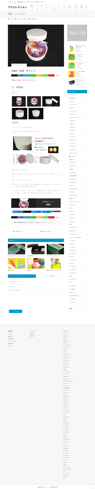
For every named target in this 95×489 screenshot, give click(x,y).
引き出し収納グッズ (74, 175)
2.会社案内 (10, 336)
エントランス (46, 7)
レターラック (72, 217)
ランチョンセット (73, 195)
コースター (72, 192)
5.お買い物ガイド (11, 343)
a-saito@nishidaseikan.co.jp (22, 222)
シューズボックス (73, 273)
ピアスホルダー (73, 298)
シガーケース (72, 136)
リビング (37, 7)
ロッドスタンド (73, 260)
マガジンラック (73, 230)
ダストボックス (73, 204)
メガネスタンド (73, 127)
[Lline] (33, 75)
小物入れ (38, 222)
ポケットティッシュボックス (76, 237)
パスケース (72, 107)
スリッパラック (73, 269)
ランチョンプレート (74, 188)
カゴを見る (81, 7)
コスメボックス (73, 285)
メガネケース (72, 123)
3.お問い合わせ (10, 338)
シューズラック (73, 266)
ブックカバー (72, 243)
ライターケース (73, 140)
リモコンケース (73, 250)
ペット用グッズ (69, 7)
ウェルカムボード (73, 179)
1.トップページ (10, 333)
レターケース (72, 214)
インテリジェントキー (74, 201)
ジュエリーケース (73, 104)
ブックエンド (72, 247)
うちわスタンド (73, 182)
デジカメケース (73, 114)
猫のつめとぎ (72, 98)
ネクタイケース (73, 162)
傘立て (71, 276)
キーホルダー (72, 130)
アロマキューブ (73, 227)
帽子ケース (72, 159)
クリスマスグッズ (75, 7)
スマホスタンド (73, 120)
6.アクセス (10, 345)
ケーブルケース (73, 253)
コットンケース (73, 302)
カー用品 (54, 7)
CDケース (72, 211)
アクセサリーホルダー (74, 295)
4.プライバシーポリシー (12, 341)
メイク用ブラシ (73, 289)
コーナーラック (73, 240)
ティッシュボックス (74, 234)
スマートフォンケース (74, 117)
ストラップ (72, 133)
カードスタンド (73, 172)
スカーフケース (73, 166)
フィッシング (64, 7)
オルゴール (72, 221)
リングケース (72, 146)
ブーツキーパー (73, 279)
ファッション (59, 7)
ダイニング (41, 7)
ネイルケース (72, 292)
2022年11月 (32, 333)
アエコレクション (17, 7)
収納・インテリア (32, 7)
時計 (70, 224)
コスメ (50, 7)
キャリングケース (73, 110)
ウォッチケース (73, 143)
